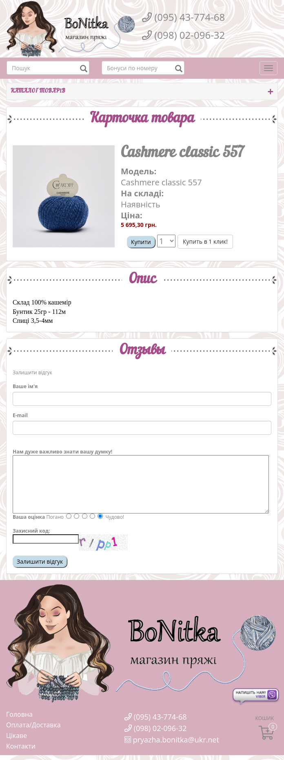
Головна (19, 714)
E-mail (20, 415)
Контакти (21, 746)
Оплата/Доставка (33, 724)
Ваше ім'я (25, 386)
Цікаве (16, 735)
